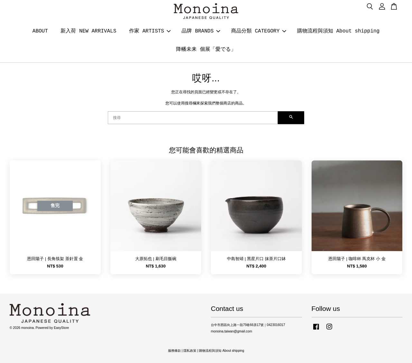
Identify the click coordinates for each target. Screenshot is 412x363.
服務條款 (174, 350)
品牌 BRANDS (201, 31)
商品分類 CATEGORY (258, 31)
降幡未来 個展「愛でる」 (206, 49)
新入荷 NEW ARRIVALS (88, 31)
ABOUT (40, 31)
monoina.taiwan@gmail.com (231, 331)
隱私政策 (189, 350)
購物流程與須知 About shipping (338, 31)
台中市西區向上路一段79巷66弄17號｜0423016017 (248, 325)
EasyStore (61, 328)
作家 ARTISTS (150, 31)
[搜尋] (193, 117)
